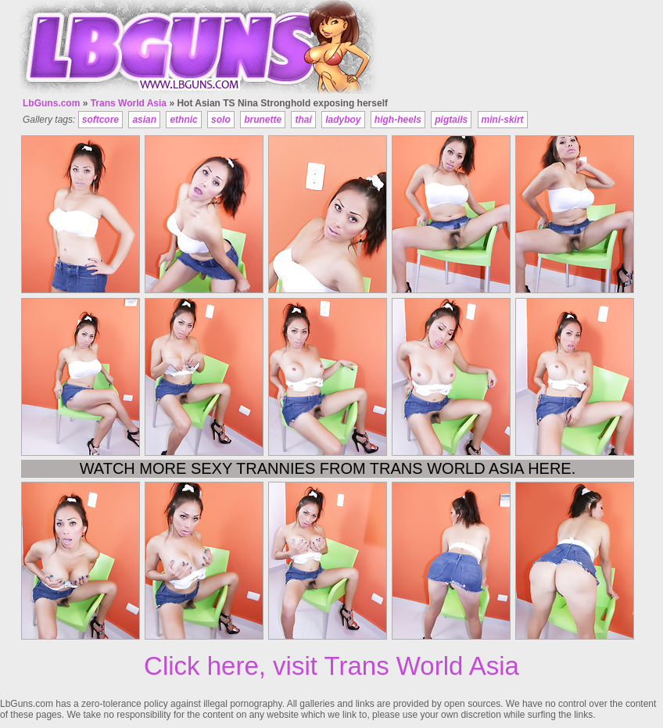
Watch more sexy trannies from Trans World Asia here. (328, 468)
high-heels (398, 119)
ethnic (183, 119)
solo (221, 119)
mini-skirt (503, 119)
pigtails (451, 119)
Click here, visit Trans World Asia (331, 665)
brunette (262, 119)
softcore (100, 119)
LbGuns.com (51, 103)
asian (144, 119)
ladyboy (342, 119)
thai (303, 119)
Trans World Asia (129, 103)
